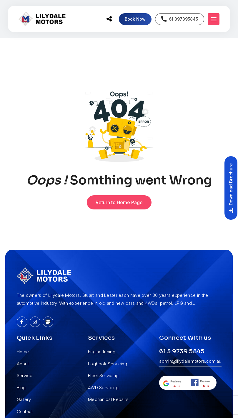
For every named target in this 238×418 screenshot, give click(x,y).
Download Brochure (231, 188)
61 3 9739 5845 (181, 351)
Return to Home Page (119, 202)
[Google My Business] (48, 322)
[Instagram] (35, 322)
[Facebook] (22, 322)
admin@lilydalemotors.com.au (190, 361)
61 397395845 (179, 19)
